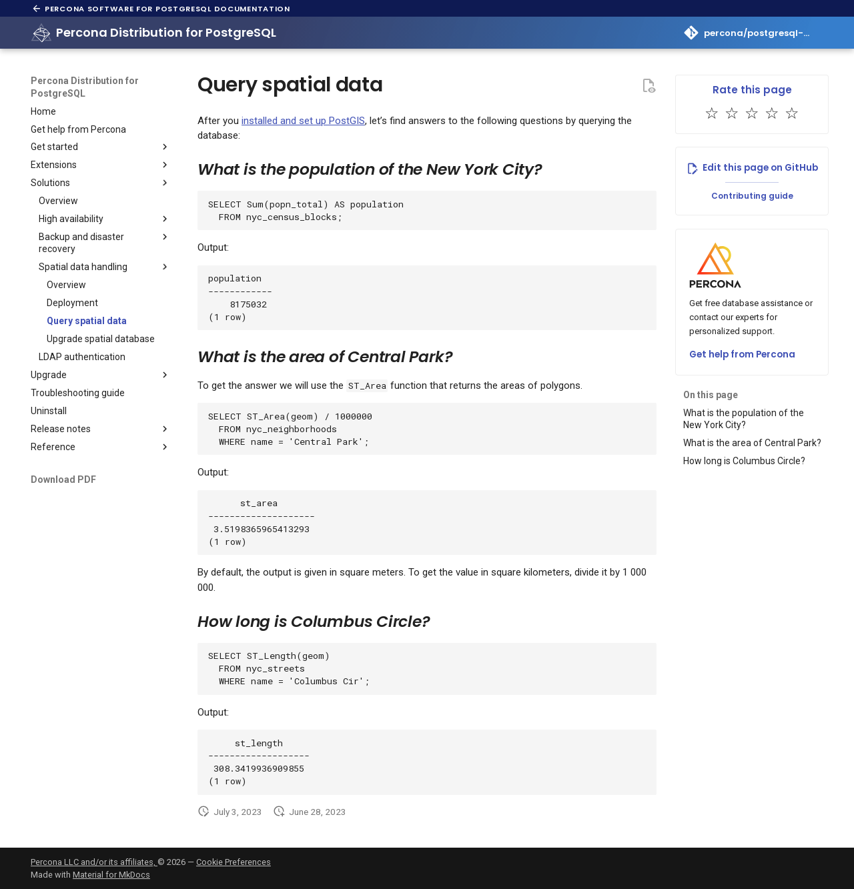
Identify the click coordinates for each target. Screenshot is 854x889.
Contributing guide (752, 195)
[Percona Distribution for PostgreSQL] (41, 32)
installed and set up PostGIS (303, 121)
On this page (710, 394)
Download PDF (63, 479)
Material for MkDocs (111, 875)
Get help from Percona (742, 354)
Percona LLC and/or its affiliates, (94, 862)
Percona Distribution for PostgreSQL (85, 86)
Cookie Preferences (233, 862)
